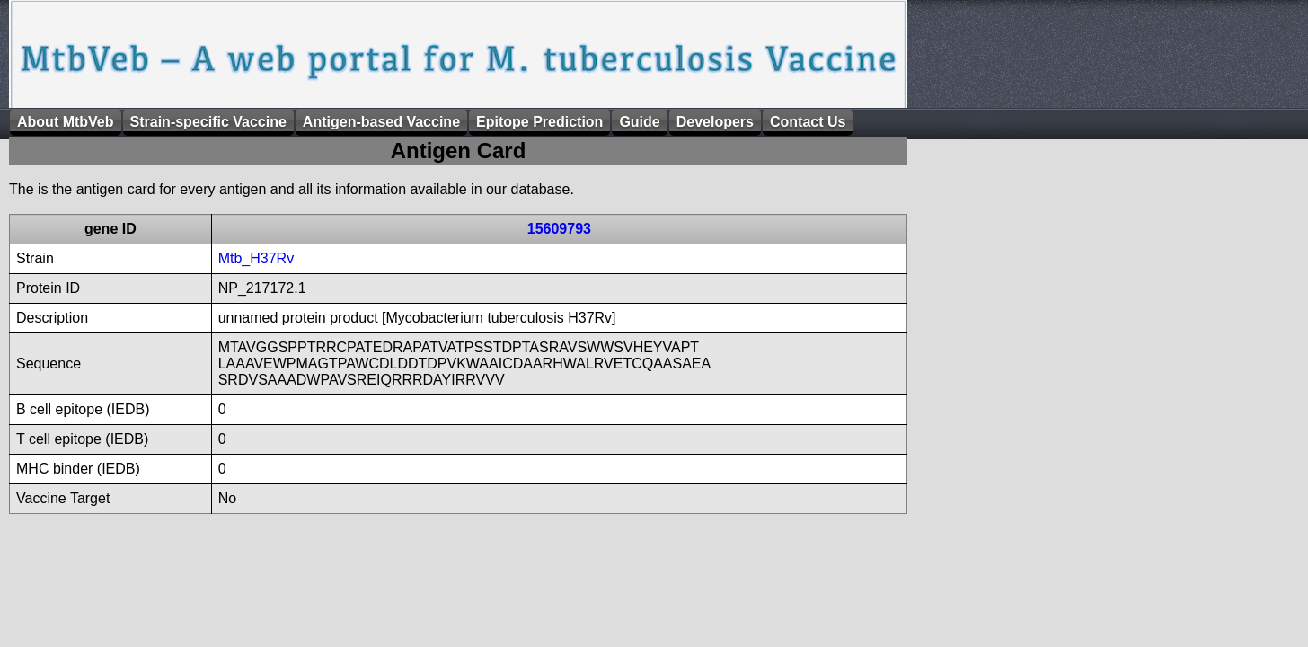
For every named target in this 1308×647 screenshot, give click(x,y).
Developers (715, 121)
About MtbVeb (65, 121)
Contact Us (807, 121)
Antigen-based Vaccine (381, 121)
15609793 (559, 228)
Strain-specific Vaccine (208, 121)
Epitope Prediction (539, 121)
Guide (639, 121)
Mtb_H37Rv (256, 258)
